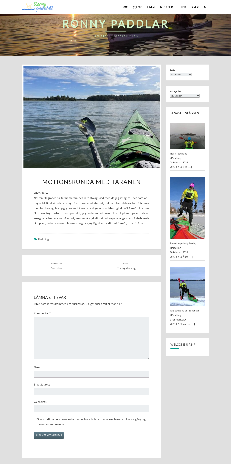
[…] (190, 166)
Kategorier (175, 91)
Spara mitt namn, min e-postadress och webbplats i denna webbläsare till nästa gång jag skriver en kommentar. (91, 421)
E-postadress (42, 384)
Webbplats (40, 402)
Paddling (43, 239)
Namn (37, 367)
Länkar (195, 7)
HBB (183, 7)
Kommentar (42, 313)
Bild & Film (166, 7)
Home (125, 7)
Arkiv (172, 70)
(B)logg (137, 7)
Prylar (151, 7)
